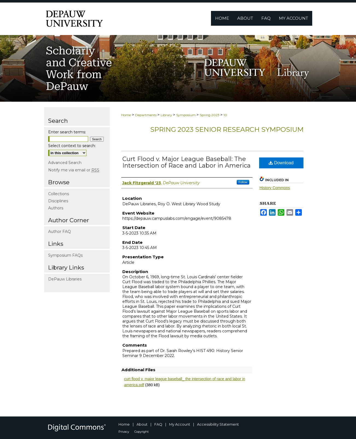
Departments (146, 115)
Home (126, 115)
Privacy (123, 432)
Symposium (186, 115)
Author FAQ (59, 231)
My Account (179, 424)
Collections (58, 193)
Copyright (141, 432)
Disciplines (58, 200)
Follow (243, 182)
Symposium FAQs (65, 255)
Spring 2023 (210, 115)
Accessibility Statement (218, 424)
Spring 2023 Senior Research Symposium (226, 129)
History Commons (275, 188)
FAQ (158, 424)
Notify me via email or (73, 170)
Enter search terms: (67, 132)
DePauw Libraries (65, 279)
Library (167, 115)
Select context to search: (72, 145)
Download (281, 162)
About (142, 424)
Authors (55, 208)
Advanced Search (65, 162)
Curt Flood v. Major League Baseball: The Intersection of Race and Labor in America (186, 162)
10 (225, 115)
